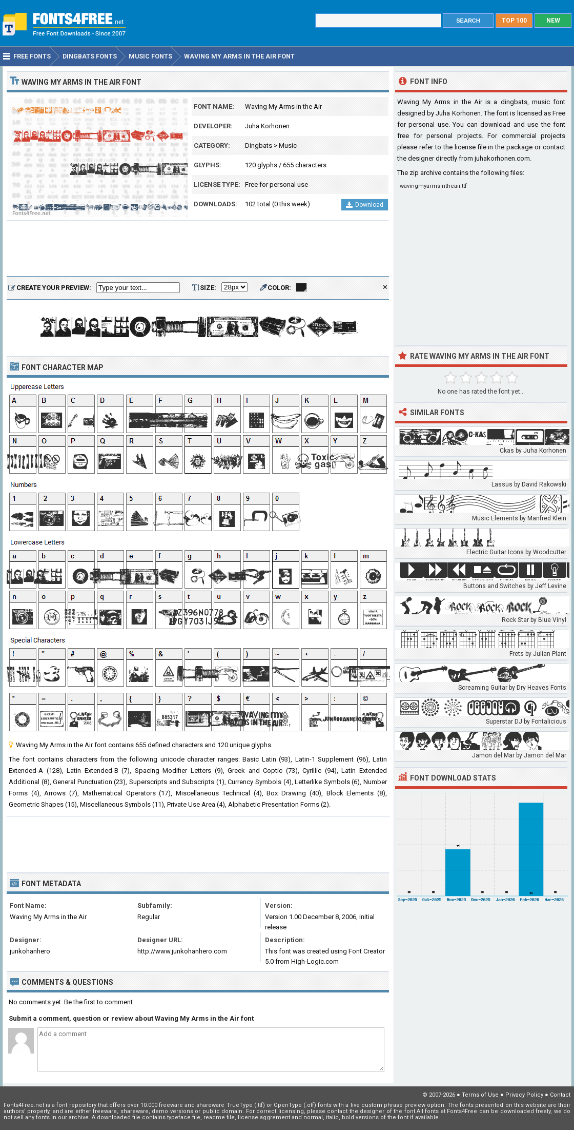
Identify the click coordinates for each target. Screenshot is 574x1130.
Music (288, 145)
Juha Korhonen (267, 126)
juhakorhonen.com (502, 158)
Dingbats (258, 145)
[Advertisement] (198, 249)
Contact (560, 1095)
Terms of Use (480, 1095)
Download (364, 204)
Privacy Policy (524, 1095)
